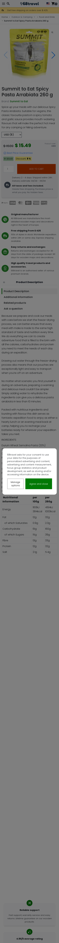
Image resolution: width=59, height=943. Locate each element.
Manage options (15, 484)
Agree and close (38, 483)
